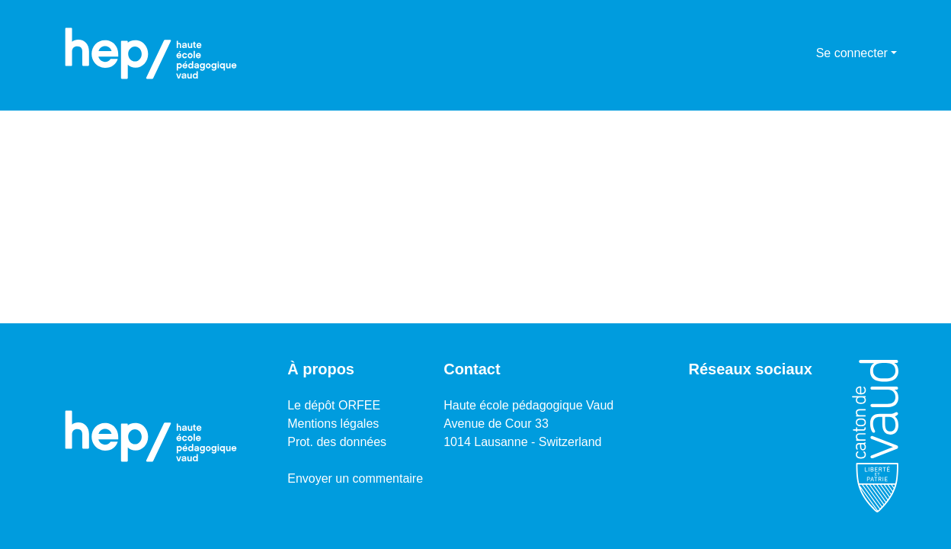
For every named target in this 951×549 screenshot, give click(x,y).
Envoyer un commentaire (355, 478)
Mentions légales (333, 423)
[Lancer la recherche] (779, 53)
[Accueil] (151, 53)
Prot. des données (336, 441)
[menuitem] (802, 53)
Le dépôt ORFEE (333, 405)
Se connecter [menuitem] (852, 53)
